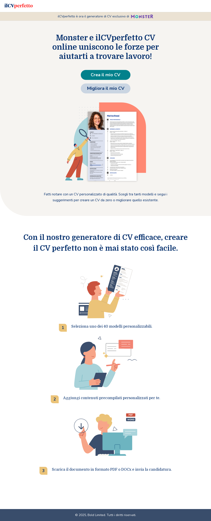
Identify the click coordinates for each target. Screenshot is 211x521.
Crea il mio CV (105, 75)
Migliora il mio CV (105, 88)
